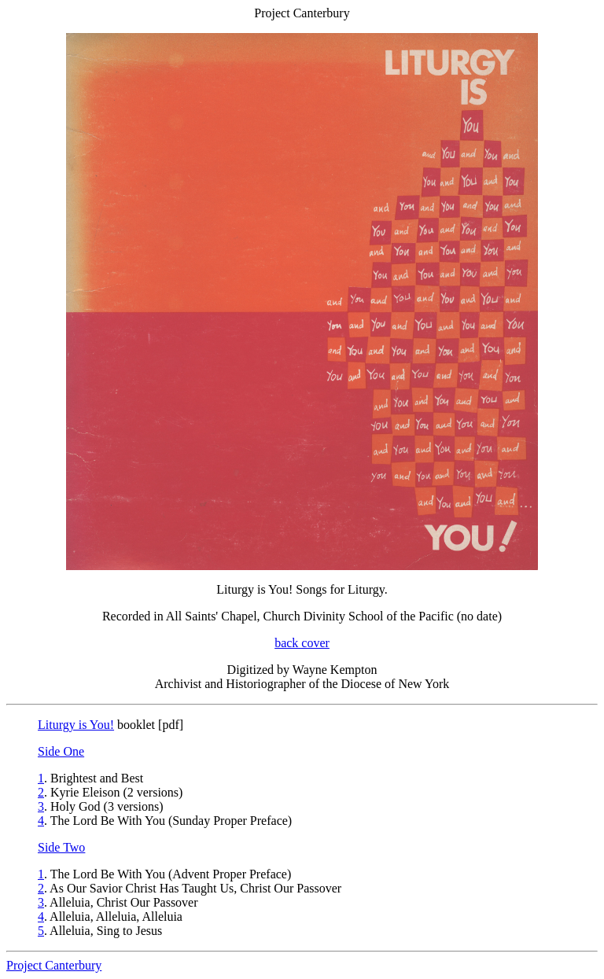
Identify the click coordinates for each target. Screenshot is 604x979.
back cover (302, 643)
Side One (61, 751)
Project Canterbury (53, 965)
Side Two (61, 847)
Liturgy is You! (76, 724)
